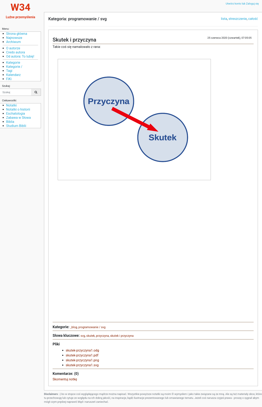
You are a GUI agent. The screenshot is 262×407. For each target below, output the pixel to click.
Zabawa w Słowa (18, 118)
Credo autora (15, 52)
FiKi (9, 79)
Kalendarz (13, 75)
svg (82, 335)
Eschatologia (15, 113)
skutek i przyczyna (121, 335)
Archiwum (13, 42)
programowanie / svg (92, 327)
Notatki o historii (18, 109)
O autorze (13, 48)
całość (253, 19)
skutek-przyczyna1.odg (82, 350)
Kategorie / (14, 67)
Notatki (11, 105)
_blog (73, 327)
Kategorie (13, 62)
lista (224, 19)
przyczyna (102, 335)
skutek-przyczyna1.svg (82, 365)
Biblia (10, 122)
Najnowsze (14, 38)
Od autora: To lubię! (20, 56)
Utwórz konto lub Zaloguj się (242, 3)
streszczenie (237, 19)
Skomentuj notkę (65, 379)
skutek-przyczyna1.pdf (82, 355)
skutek (90, 335)
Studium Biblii (16, 126)
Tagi (9, 71)
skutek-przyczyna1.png (82, 360)
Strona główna (16, 34)
